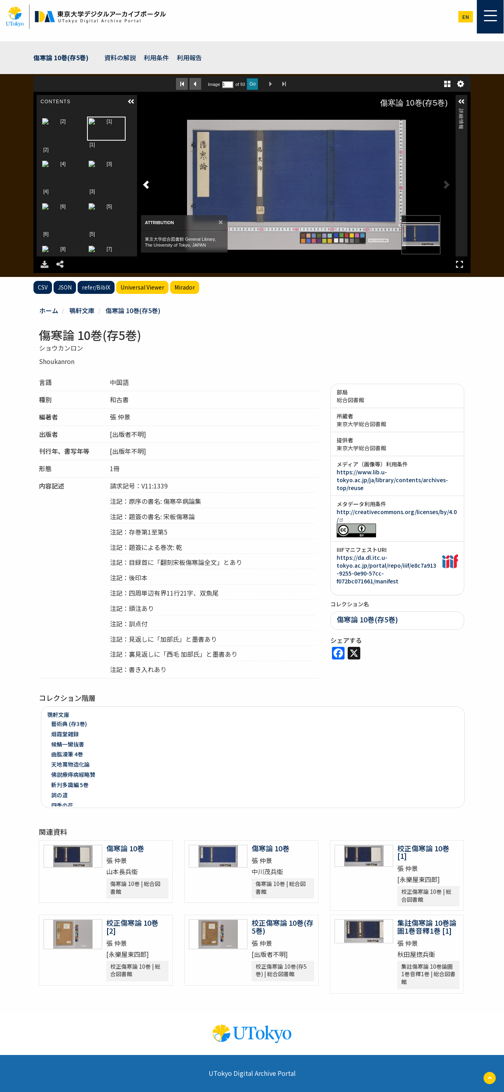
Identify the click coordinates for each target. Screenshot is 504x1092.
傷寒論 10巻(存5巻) (61, 57)
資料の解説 (120, 57)
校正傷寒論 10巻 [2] (132, 926)
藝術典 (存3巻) (69, 724)
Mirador (184, 287)
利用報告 (189, 57)
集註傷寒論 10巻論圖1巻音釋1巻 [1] (426, 926)
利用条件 (156, 57)
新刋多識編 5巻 (70, 785)
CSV (43, 287)
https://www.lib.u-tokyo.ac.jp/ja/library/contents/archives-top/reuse (392, 480)
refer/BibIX (96, 287)
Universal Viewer (142, 287)
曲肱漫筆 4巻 (67, 754)
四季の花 (62, 805)
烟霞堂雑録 (65, 734)
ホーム (48, 310)
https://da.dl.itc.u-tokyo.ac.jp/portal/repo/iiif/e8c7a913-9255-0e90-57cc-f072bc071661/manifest (386, 569)
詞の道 (59, 795)
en (465, 16)
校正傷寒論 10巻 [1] (423, 852)
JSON (65, 287)
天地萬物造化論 (70, 764)
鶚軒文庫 (81, 310)
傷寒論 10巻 (125, 848)
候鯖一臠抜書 (67, 744)
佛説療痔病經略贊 (73, 774)
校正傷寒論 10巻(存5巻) (282, 926)
